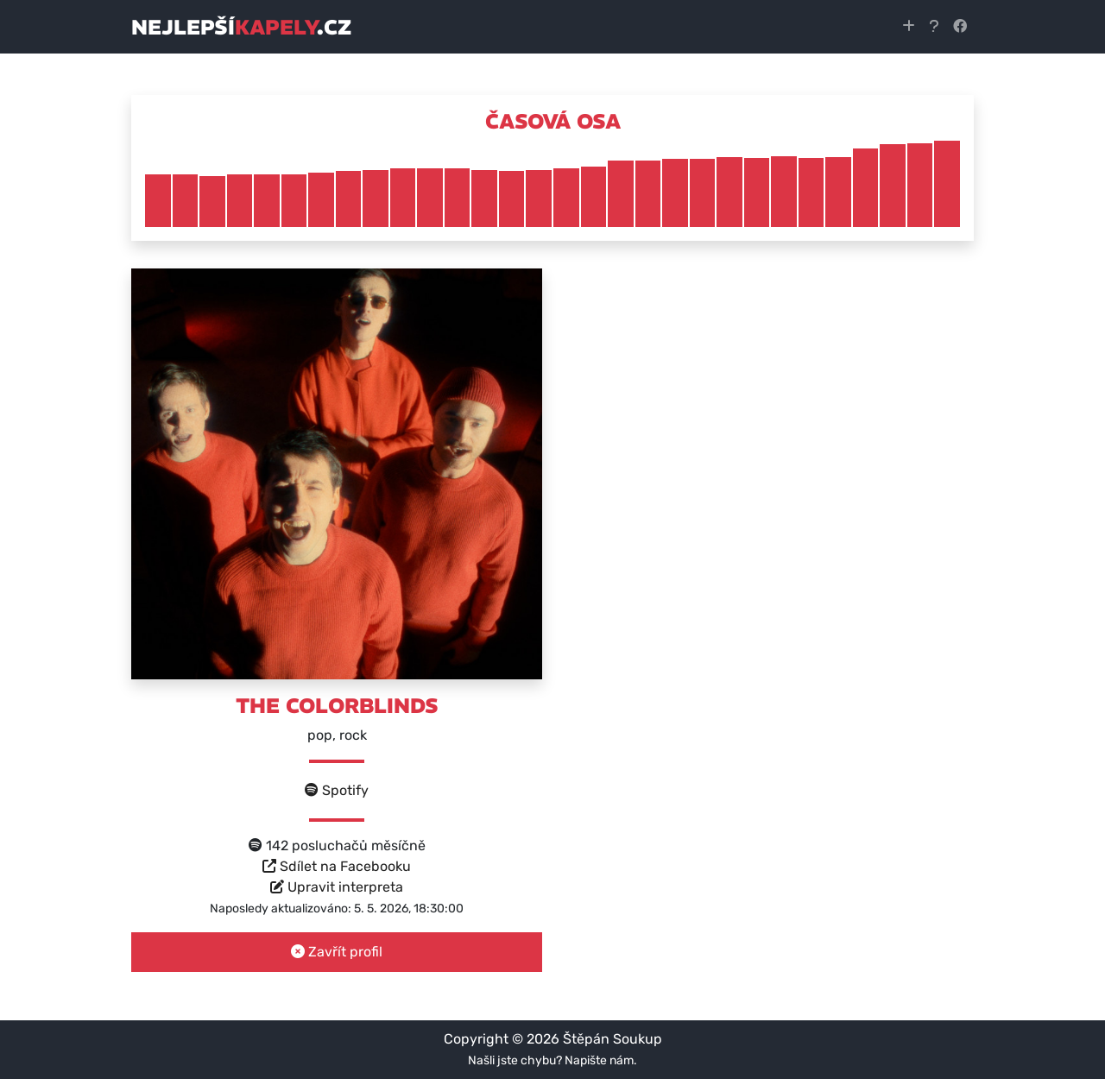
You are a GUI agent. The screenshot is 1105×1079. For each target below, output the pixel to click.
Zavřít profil (336, 951)
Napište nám (599, 1060)
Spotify (337, 790)
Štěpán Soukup (612, 1039)
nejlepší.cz (241, 27)
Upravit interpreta (336, 887)
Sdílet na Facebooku (336, 866)
